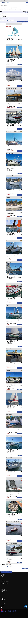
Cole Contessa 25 (9, 262)
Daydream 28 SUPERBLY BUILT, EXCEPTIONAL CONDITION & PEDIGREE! (12, 521)
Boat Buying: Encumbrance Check (4, 581)
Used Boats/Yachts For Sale (4, 574)
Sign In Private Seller (3, 600)
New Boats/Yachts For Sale (4, 573)
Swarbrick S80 (8, 348)
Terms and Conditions (3, 603)
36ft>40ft (1, 18)
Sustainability (2, 588)
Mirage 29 (8, 283)
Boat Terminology (3, 589)
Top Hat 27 (8, 66)
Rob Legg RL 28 (9, 414)
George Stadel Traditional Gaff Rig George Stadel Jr (12, 45)
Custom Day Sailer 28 (10, 500)
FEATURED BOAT (9, 24)
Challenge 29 (8, 197)
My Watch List (21, 616)
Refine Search (25, 21)
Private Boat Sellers (3, 599)
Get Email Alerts (26, 12)
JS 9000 (7, 478)
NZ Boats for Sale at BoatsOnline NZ (5, 584)
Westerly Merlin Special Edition (11, 543)
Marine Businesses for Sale (4, 590)
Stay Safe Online (2, 602)
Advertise (2, 596)
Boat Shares (2, 591)
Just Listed (2, 576)
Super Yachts (2, 575)
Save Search (20, 21)
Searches (6, 0)
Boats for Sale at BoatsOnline (4, 583)
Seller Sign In (25, 616)
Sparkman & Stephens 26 (10, 175)
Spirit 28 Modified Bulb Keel (11, 88)
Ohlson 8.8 (8, 240)
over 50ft (8, 18)
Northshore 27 (8, 327)
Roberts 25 (8, 370)
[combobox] (14, 13)
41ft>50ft (5, 18)
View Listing (19, 64)
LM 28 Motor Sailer (9, 153)
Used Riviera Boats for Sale (4, 592)
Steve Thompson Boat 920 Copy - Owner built (12, 131)
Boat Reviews (2, 598)
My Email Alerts (2, 580)
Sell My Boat (2, 0)
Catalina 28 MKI (9, 457)
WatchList (9, 0)
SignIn (11, 0)
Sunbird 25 (8, 436)
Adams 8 (7, 305)
